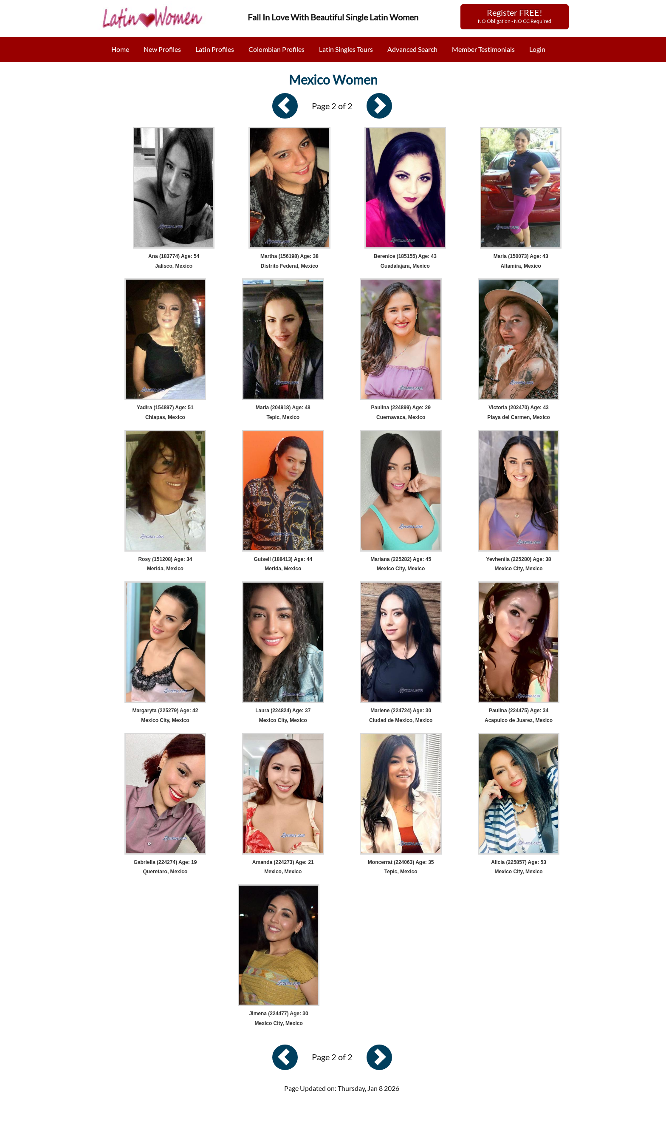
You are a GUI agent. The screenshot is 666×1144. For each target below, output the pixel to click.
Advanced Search (412, 49)
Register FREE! (514, 15)
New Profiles (162, 49)
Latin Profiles (214, 49)
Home (120, 49)
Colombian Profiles (276, 49)
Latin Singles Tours (346, 49)
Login (537, 49)
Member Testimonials (483, 49)
